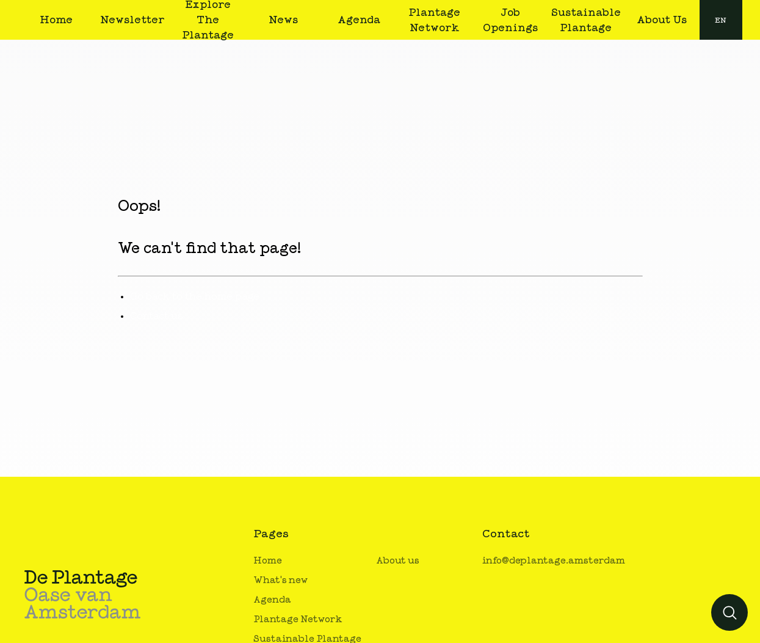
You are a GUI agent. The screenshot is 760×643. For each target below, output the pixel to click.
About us (397, 560)
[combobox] (721, 20)
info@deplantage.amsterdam (553, 560)
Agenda (272, 599)
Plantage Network (297, 619)
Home (267, 560)
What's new (280, 580)
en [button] (720, 20)
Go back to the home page (194, 296)
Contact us (156, 316)
